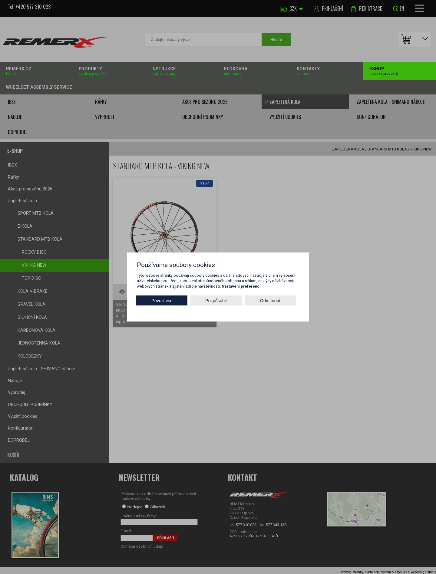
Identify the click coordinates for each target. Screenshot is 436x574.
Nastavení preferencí (241, 286)
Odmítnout (270, 300)
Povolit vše (162, 300)
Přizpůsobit (216, 300)
